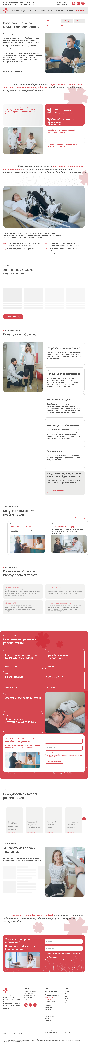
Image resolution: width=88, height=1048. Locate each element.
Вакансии (47, 1028)
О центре (15, 11)
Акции (43, 11)
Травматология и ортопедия (52, 991)
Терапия (47, 1018)
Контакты (69, 11)
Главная (67, 989)
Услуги (23, 11)
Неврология (48, 1005)
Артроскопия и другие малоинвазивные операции (52, 994)
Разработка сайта (70, 1030)
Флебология (48, 1009)
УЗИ (46, 1014)
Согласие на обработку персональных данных (51, 1033)
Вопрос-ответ (59, 11)
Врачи (31, 11)
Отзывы (50, 11)
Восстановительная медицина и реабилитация (52, 998)
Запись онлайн (80, 11)
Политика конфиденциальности (71, 1033)
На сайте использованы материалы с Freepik (13, 1044)
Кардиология (48, 1007)
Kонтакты (67, 1005)
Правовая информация (50, 1030)
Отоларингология (49, 1016)
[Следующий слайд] (84, 819)
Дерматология (48, 1020)
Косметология (48, 1023)
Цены (37, 11)
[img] (73, 3)
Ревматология (48, 1012)
